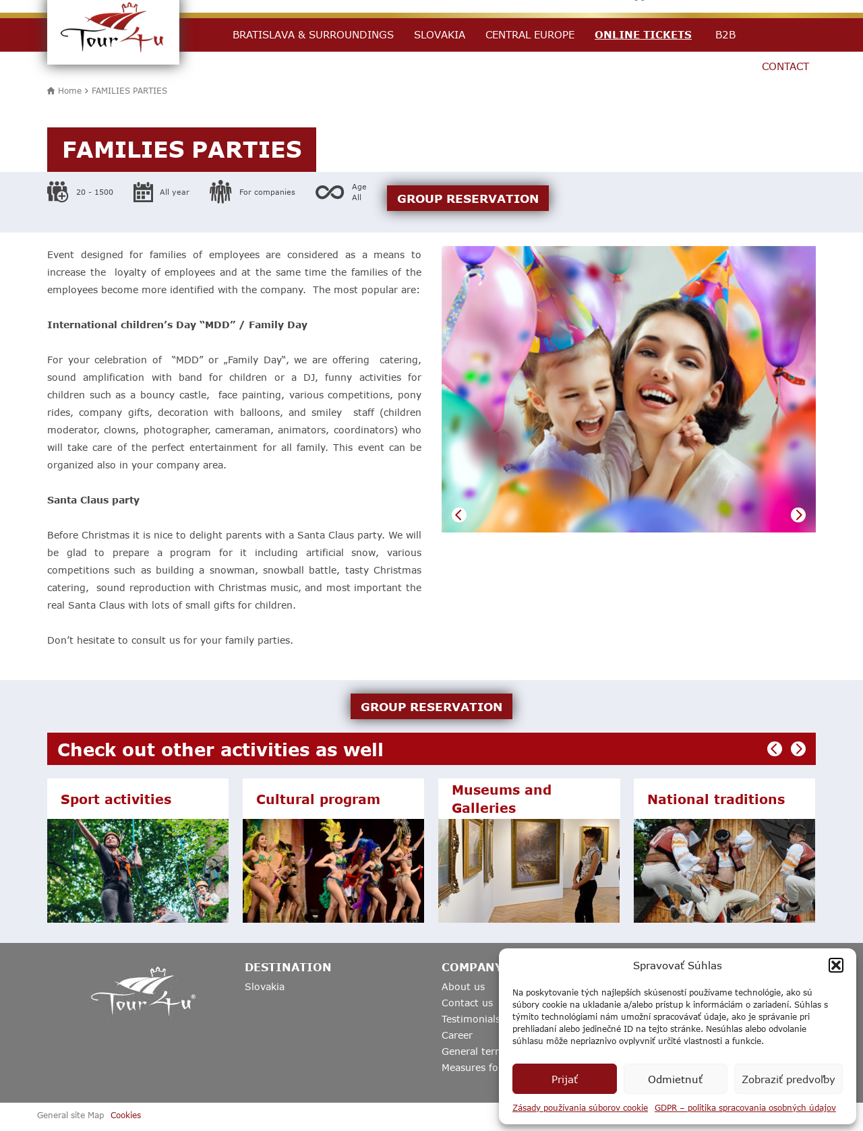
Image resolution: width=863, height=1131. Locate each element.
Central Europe (529, 34)
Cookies (126, 1115)
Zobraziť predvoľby (788, 1079)
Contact (785, 66)
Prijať (565, 1079)
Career (457, 1035)
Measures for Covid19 (493, 1067)
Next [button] (798, 515)
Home (70, 90)
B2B (725, 34)
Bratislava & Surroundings (313, 34)
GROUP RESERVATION (468, 198)
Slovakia (439, 34)
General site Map (70, 1115)
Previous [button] (459, 515)
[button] (836, 965)
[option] (629, 389)
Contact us (467, 1002)
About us (463, 986)
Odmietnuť (675, 1079)
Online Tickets (643, 34)
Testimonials (471, 1019)
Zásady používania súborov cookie (580, 1107)
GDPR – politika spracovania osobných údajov (745, 1107)
